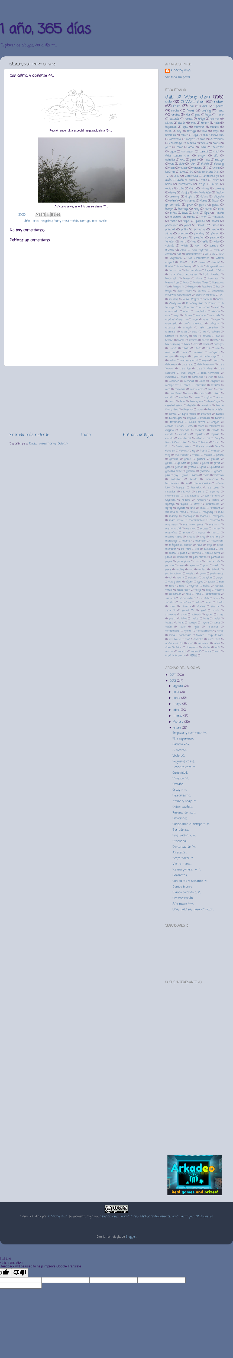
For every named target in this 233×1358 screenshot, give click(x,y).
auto (194, 332)
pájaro (189, 582)
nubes (219, 101)
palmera (196, 553)
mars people (176, 520)
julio (176, 692)
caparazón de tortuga (204, 356)
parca (198, 561)
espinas (215, 434)
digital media (189, 414)
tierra (183, 242)
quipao (211, 582)
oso (221, 549)
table (206, 618)
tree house (175, 639)
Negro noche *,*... (183, 858)
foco (182, 160)
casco (205, 360)
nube (168, 131)
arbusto (214, 323)
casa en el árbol (189, 360)
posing (206, 110)
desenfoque (214, 401)
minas (191, 217)
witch (184, 246)
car (222, 356)
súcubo (214, 238)
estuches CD (202, 438)
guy (176, 475)
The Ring (173, 299)
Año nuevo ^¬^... (183, 904)
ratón (193, 164)
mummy (215, 537)
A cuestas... (180, 750)
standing (199, 234)
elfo (216, 156)
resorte (219, 590)
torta (172, 635)
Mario (186, 278)
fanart (205, 123)
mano (220, 115)
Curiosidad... (180, 773)
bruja (202, 184)
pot (170, 577)
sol (192, 106)
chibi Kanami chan (177, 156)
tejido (196, 627)
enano (201, 426)
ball (195, 336)
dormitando (176, 422)
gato (197, 115)
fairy (217, 438)
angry (195, 319)
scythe (216, 598)
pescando (194, 565)
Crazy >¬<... (180, 790)
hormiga (183, 209)
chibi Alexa (171, 364)
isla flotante (212, 496)
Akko (183, 250)
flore (217, 446)
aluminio (201, 315)
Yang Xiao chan (186, 307)
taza (171, 168)
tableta (169, 622)
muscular (200, 541)
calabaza (170, 352)
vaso (204, 131)
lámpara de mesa (175, 512)
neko (199, 545)
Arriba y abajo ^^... (185, 801)
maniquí (173, 516)
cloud (221, 377)
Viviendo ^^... (181, 778)
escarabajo (175, 143)
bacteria (169, 336)
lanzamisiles (212, 504)
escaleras (200, 430)
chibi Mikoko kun (213, 135)
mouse (214, 127)
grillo (203, 467)
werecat (182, 651)
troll (187, 639)
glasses (215, 459)
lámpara (215, 508)
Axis (179, 254)
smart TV (188, 610)
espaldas (200, 434)
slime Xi (170, 610)
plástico (190, 573)
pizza (168, 147)
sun (185, 238)
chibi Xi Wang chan (187, 97)
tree (94, 221)
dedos (172, 193)
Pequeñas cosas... (184, 761)
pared (220, 106)
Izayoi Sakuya (184, 266)
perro (182, 565)
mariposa (218, 516)
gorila (217, 463)
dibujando (187, 409)
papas (168, 561)
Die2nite (170, 172)
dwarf (180, 426)
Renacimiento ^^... (184, 767)
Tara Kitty (217, 147)
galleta (220, 455)
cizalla (184, 377)
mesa (206, 160)
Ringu (168, 291)
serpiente (199, 230)
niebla (74, 221)
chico (192, 189)
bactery (184, 336)
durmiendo (217, 139)
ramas (189, 119)
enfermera (214, 426)
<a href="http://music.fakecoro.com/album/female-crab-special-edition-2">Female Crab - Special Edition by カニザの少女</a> (194, 1026)
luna (221, 110)
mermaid (190, 528)
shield (172, 606)
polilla (184, 230)
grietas (192, 467)
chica (176, 106)
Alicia (216, 250)
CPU (221, 254)
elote (190, 426)
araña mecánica (193, 323)
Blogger (131, 1237)
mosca (215, 532)
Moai (186, 282)
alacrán (216, 311)
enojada (169, 430)
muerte (191, 537)
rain (221, 582)
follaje (201, 119)
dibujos (185, 193)
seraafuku (185, 602)
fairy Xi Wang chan (176, 442)
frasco (203, 451)
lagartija (169, 504)
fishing (216, 442)
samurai (170, 598)
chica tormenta (210, 373)
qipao (200, 582)
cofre (202, 381)
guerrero (191, 471)
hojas (208, 115)
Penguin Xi (178, 287)
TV (166, 176)
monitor (199, 127)
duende (169, 426)
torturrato (185, 635)
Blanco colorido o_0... (187, 892)
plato (182, 164)
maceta (219, 213)
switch (172, 618)
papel (186, 221)
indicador (170, 492)
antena (206, 319)
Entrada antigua (138, 435)
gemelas (174, 459)
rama (180, 147)
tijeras (187, 631)
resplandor (175, 594)
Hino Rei (215, 262)
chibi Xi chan (204, 368)
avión (168, 180)
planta (215, 225)
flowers (183, 451)
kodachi (186, 500)
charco (216, 360)
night (173, 221)
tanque (192, 622)
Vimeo (220, 299)
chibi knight (188, 373)
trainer (200, 635)
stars (220, 614)
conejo (187, 385)
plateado (215, 569)
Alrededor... (179, 852)
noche (175, 110)
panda (168, 557)
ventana (197, 168)
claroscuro (197, 377)
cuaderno (203, 393)
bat (218, 336)
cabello (197, 348)
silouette (186, 606)
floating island (184, 446)
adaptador (200, 311)
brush (206, 344)
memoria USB (173, 528)
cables (184, 135)
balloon (207, 336)
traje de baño (216, 635)
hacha (195, 475)
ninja (209, 545)
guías (185, 475)
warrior (169, 651)
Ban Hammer (193, 254)
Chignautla (176, 258)
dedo (182, 401)
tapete (205, 622)
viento (206, 647)
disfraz (220, 414)
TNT (222, 295)
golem (205, 463)
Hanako (202, 262)
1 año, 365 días (45, 30)
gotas (215, 205)
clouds (181, 123)
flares (203, 201)
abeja (217, 307)
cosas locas (196, 389)
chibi (216, 152)
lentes (173, 213)
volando (169, 246)
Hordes (169, 266)
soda (184, 614)
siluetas (200, 606)
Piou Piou (207, 287)
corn (167, 389)
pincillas (180, 569)
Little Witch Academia (183, 274)
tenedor (169, 242)
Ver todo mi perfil (177, 77)
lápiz (206, 213)
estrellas (170, 160)
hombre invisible (202, 483)
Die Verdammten (199, 258)
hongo (169, 209)
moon (186, 532)
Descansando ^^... (184, 847)
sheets (220, 602)
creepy (189, 393)
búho (215, 184)
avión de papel (186, 180)
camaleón (198, 352)
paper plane (183, 561)
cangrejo (169, 356)
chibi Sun (185, 368)
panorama (182, 557)
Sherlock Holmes (205, 295)
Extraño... (178, 784)
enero (177, 728)
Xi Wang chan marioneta (201, 303)
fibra (194, 442)
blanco (181, 340)
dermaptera (196, 401)
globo (189, 205)
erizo (36, 221)
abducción (204, 307)
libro (192, 508)
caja (195, 135)
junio (177, 698)
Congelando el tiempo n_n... (191, 824)
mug (202, 537)
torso (220, 631)
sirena (215, 230)
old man (185, 549)
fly (193, 451)
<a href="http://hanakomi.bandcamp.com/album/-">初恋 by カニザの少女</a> (194, 1106)
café (208, 348)
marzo (178, 716)
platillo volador (173, 573)
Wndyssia (175, 303)
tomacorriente (204, 631)
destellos (206, 405)
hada (216, 123)
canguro (183, 356)
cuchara (216, 393)
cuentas (183, 397)
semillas (169, 602)
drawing (174, 197)
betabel (169, 340)
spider (209, 614)
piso (191, 569)
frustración (181, 455)
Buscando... (180, 841)
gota (167, 467)
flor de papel (203, 446)
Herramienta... (182, 795)
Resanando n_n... (184, 813)
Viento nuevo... (182, 864)
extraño (174, 201)
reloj (208, 590)
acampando (171, 311)
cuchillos (169, 397)
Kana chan (175, 270)
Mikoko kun (172, 282)
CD (206, 254)
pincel (168, 569)
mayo (177, 704)
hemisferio (212, 479)
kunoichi (201, 500)
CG (213, 254)
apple (217, 319)
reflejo (198, 590)
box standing (172, 344)
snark (215, 610)
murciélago (171, 541)
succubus (171, 238)
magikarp (208, 512)
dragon (202, 156)
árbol (27, 221)
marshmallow (197, 520)
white (208, 651)
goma (202, 205)
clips (210, 377)
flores (190, 110)
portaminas (217, 573)
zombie (213, 246)
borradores (185, 184)
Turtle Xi (207, 299)
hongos (180, 487)
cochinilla (189, 381)
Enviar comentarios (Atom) (48, 443)
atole (184, 332)
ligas (185, 127)
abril (177, 710)
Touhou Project (190, 299)
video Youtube (173, 647)
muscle (186, 541)
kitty (57, 221)
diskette (219, 418)
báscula (173, 348)
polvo (203, 573)
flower (215, 201)
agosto (178, 686)
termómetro (172, 631)
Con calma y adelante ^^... (190, 881)
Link (182, 172)
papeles (200, 221)
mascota (215, 520)
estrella (169, 438)
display (220, 193)
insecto (200, 492)
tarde (217, 622)
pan (171, 164)
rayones (193, 586)
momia (216, 528)
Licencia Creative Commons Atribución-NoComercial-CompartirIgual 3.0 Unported (157, 1216)
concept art (172, 385)
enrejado (184, 430)
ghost (187, 459)
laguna (184, 504)
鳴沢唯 (193, 655)
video (216, 242)
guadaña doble (173, 471)
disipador (205, 418)
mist (65, 221)
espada (169, 434)
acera (186, 311)
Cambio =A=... (181, 744)
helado (193, 479)
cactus (169, 189)
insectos (214, 492)
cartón (172, 360)
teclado (183, 168)
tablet (216, 618)
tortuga (85, 221)
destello (191, 405)
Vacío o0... (179, 756)
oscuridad (209, 549)
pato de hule (213, 561)
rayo (181, 586)
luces (196, 213)
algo (176, 315)
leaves (208, 209)
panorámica (199, 557)
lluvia (185, 213)
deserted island (174, 405)
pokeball (170, 230)
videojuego (192, 647)
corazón (215, 385)
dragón (215, 422)
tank (180, 622)
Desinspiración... (183, 898)
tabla (184, 618)
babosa (216, 332)
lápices (194, 512)
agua (173, 152)
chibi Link (187, 364)
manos (204, 516)
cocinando (175, 139)
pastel (215, 221)
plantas (215, 119)
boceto (205, 340)
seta (198, 602)
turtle (102, 221)
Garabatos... (180, 875)
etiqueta (219, 197)
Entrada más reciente (29, 435)
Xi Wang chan (180, 71)
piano (206, 565)
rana (171, 586)
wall (217, 647)
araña (175, 115)
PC (191, 172)
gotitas (179, 467)
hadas (206, 475)
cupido (208, 397)
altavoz (188, 315)
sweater (199, 238)
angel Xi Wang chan (176, 319)
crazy (221, 389)
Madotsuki (171, 278)
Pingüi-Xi (193, 287)
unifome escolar (174, 643)
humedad (196, 487)
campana (214, 352)
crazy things (175, 393)
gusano (194, 160)
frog (167, 455)
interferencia (172, 496)
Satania (202, 291)
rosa (198, 594)
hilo (187, 483)
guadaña (215, 467)
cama (184, 352)
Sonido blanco (182, 887)
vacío (190, 643)
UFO (176, 176)
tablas (195, 618)
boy (197, 344)
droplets (190, 197)
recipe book (183, 590)
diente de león (202, 193)
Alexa (216, 168)
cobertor (174, 381)
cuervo (196, 397)
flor (188, 115)
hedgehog (47, 221)
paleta (172, 553)
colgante (215, 381)
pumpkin (207, 577)
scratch (204, 598)
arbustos (170, 327)
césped (220, 397)
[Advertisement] (81, 399)
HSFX (190, 262)
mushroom (217, 541)
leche (221, 209)
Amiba (169, 254)
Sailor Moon (184, 291)
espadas (184, 434)
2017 (173, 675)
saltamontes (213, 594)
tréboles (198, 639)
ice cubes (213, 487)
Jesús (200, 266)
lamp (197, 504)
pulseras (193, 577)
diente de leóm (216, 409)
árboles (169, 250)
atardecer (170, 332)
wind (217, 651)
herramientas (172, 483)
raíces (206, 586)
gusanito (205, 471)
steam (215, 234)
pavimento (171, 225)
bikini (216, 180)
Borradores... (181, 830)
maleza (191, 143)
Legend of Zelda (214, 270)
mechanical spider (193, 524)
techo (183, 627)
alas (167, 315)
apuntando (171, 323)
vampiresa (203, 643)
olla (197, 549)
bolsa (168, 184)
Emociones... (180, 818)
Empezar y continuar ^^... (189, 733)
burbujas (219, 344)
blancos (193, 340)
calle (181, 189)
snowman (170, 614)
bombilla (170, 135)
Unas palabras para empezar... (193, 909)
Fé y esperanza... (183, 738)
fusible (208, 455)
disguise (191, 418)
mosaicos (218, 217)
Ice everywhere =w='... (186, 869)
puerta (180, 577)
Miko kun (213, 278)
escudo (215, 430)
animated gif (211, 176)
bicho (204, 180)
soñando (196, 614)
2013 (173, 681)
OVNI (203, 147)
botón (216, 340)
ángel (216, 131)
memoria (214, 524)
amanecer (187, 152)
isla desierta (192, 496)
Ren (218, 287)
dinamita (206, 414)
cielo (168, 101)
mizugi (204, 528)
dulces (204, 197)
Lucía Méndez (211, 274)
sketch (205, 164)
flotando (170, 451)
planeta (201, 225)
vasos (216, 643)
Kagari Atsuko (215, 266)
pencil (187, 225)
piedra (216, 565)
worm (198, 246)
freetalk (215, 451)
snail (203, 610)
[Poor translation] (19, 1272)
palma (183, 553)
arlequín (187, 327)
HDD (181, 262)
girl (204, 106)
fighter (205, 442)
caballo (185, 348)
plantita (202, 569)
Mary (199, 278)
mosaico (200, 532)
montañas (171, 532)
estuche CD (184, 438)
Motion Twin (200, 282)
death (172, 401)
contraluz (201, 385)
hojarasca (170, 127)
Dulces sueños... (183, 807)
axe (204, 332)
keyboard (170, 500)
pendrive (169, 565)
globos (169, 463)
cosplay (190, 139)
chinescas (170, 377)
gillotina (201, 459)
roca (188, 594)
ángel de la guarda (175, 655)
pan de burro (212, 553)
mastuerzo (171, 524)
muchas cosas (173, 537)
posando (174, 119)
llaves (203, 508)
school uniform (187, 598)
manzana (175, 217)
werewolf (196, 651)
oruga (216, 143)
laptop (168, 508)
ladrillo (215, 500)
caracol (204, 152)
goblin (194, 463)
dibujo (200, 409)
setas (208, 602)
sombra (183, 234)
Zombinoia (191, 176)
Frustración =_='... (184, 835)
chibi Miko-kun (205, 364)
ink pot (185, 492)
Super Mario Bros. (208, 172)
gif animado (172, 205)
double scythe (197, 422)
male (221, 512)
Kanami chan (193, 270)
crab (210, 389)
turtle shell (214, 639)
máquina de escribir (180, 545)
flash (168, 446)
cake (217, 348)
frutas (196, 455)
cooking (219, 189)
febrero (178, 722)
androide (215, 315)
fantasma (189, 201)
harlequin (218, 475)
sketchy (215, 606)
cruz (202, 139)
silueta (169, 123)
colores (205, 189)
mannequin (189, 516)
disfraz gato (175, 418)
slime (168, 234)
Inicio (86, 435)
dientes (173, 414)
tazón (168, 627)
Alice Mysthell (200, 250)
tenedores (213, 627)
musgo (219, 160)
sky (179, 131)
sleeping (219, 164)
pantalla (215, 557)
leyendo (181, 508)
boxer (187, 344)
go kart (181, 463)
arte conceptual (209, 327)
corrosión (180, 389)
